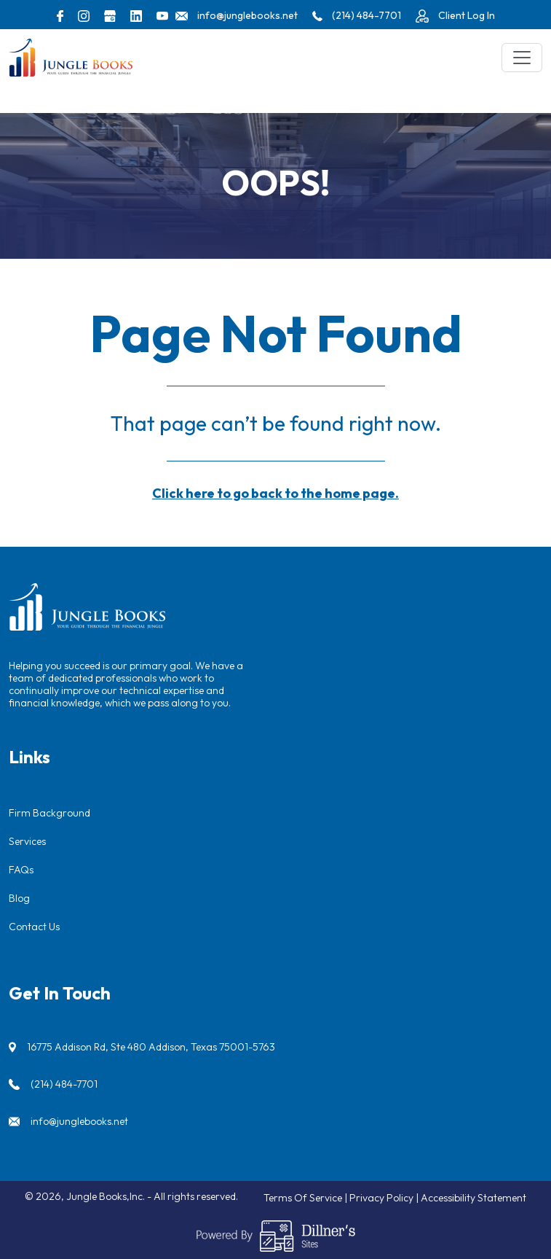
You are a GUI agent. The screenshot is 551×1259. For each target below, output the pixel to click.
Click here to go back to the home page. (275, 493)
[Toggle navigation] (522, 57)
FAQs (21, 869)
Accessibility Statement (473, 1197)
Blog (19, 898)
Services (27, 841)
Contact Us (34, 926)
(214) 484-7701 (64, 1084)
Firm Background (49, 812)
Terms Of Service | (306, 1197)
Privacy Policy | (385, 1197)
